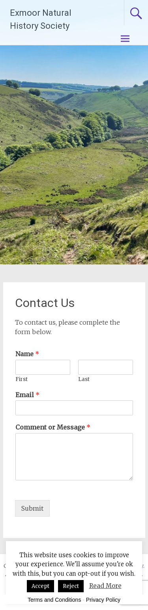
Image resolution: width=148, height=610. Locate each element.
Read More (105, 586)
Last (84, 379)
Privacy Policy (103, 600)
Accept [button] (40, 586)
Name (27, 354)
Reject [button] (71, 586)
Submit (32, 508)
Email (27, 395)
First (21, 379)
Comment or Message (52, 427)
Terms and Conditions (54, 600)
